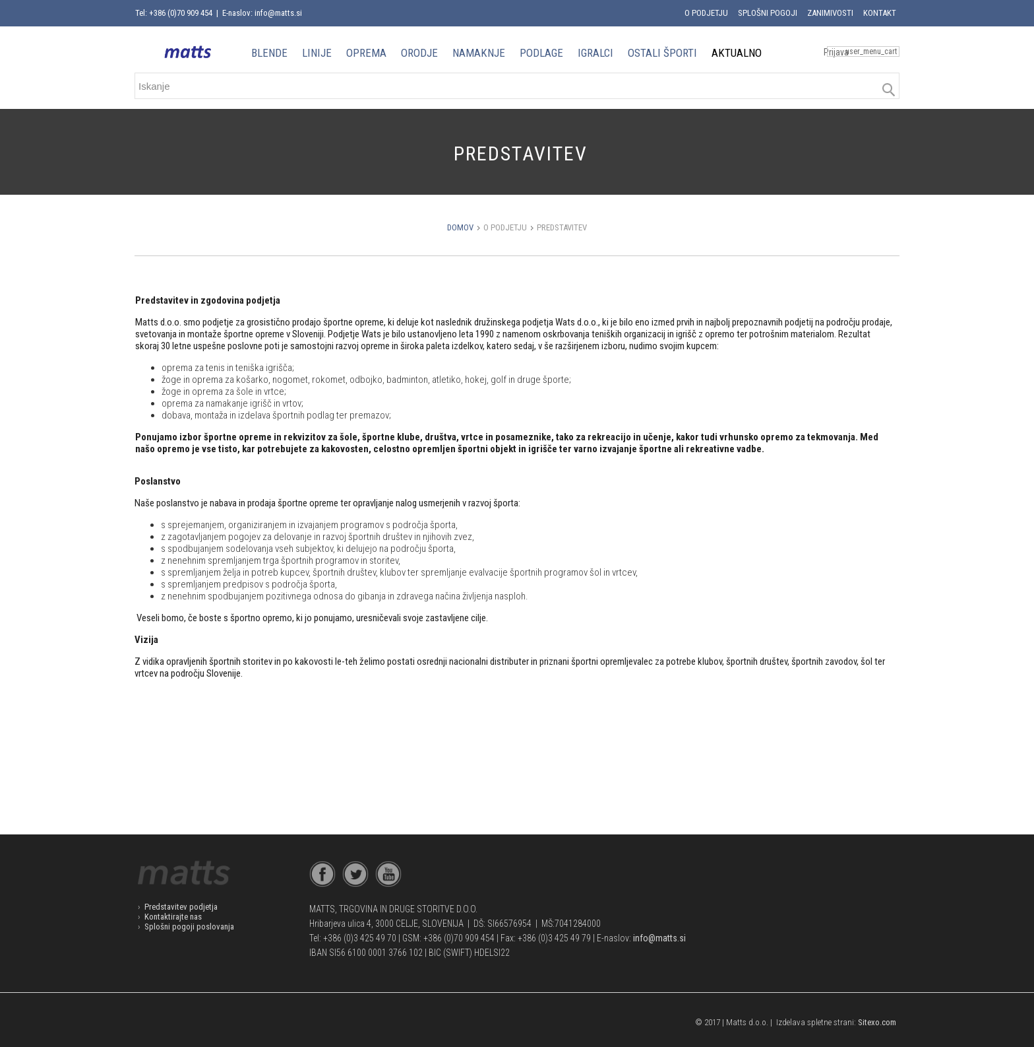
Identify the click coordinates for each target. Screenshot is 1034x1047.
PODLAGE (541, 52)
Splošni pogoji (767, 13)
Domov (460, 227)
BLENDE (269, 52)
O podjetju (706, 13)
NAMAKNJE (478, 52)
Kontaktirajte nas (173, 917)
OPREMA (366, 52)
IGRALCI (595, 52)
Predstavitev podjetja (181, 907)
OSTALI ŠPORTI (662, 52)
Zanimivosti (830, 13)
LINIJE (317, 52)
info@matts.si (659, 938)
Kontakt (879, 13)
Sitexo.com (877, 1022)
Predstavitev (562, 227)
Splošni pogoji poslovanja (189, 926)
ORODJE (419, 52)
